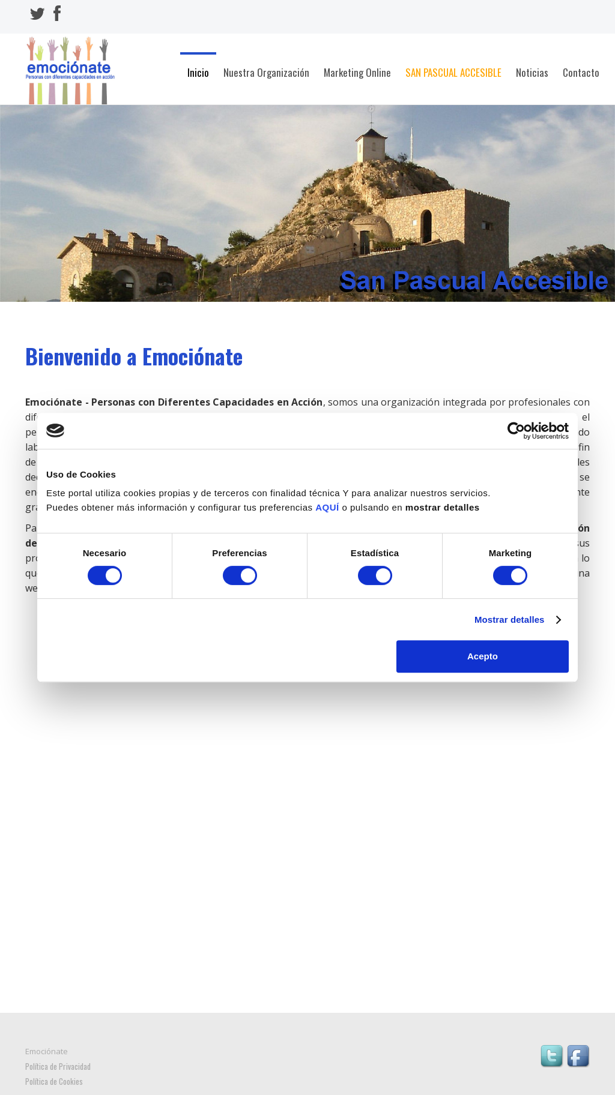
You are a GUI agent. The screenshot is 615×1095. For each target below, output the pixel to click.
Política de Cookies (54, 1081)
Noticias (532, 72)
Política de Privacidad (58, 1066)
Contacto (581, 72)
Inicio (198, 72)
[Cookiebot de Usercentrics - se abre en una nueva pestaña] (516, 431)
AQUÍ (327, 507)
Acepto (482, 656)
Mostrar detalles (509, 619)
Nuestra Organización (266, 72)
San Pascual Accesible (453, 72)
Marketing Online (357, 72)
